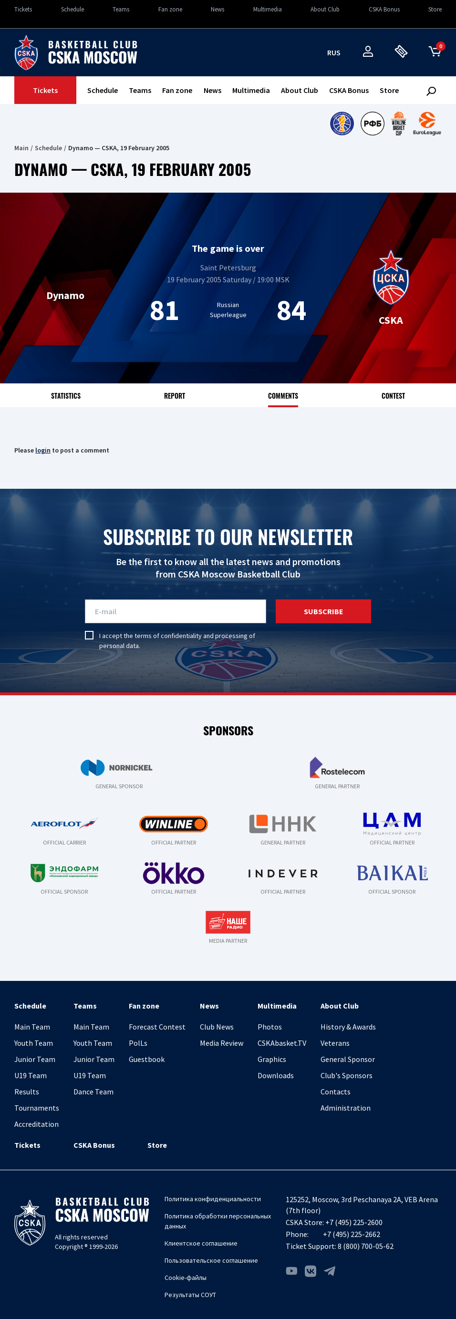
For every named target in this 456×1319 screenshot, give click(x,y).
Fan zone (170, 9)
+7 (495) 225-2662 (351, 1234)
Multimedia (267, 9)
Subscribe (323, 611)
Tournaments (36, 1108)
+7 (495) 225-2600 (354, 1222)
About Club (325, 9)
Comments (283, 396)
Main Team (32, 1026)
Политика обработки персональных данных (218, 1221)
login (43, 450)
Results (26, 1091)
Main (21, 148)
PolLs (138, 1043)
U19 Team (30, 1075)
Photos (270, 1026)
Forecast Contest (157, 1026)
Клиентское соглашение (201, 1243)
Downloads (276, 1075)
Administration (346, 1108)
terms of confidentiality (168, 635)
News (217, 9)
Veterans (335, 1043)
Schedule (72, 9)
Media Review (221, 1043)
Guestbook (147, 1059)
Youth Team (33, 1043)
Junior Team (34, 1059)
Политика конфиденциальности (213, 1199)
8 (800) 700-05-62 (366, 1246)
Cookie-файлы (186, 1277)
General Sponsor (348, 1059)
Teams (121, 9)
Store (435, 9)
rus (334, 52)
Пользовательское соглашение (211, 1260)
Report (174, 396)
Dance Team (93, 1091)
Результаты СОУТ (190, 1294)
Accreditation (36, 1124)
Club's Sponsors (347, 1075)
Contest (393, 396)
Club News (217, 1026)
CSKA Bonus (384, 9)
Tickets (23, 9)
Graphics (272, 1059)
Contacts (336, 1091)
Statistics (66, 396)
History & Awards (348, 1026)
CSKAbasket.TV (282, 1043)
